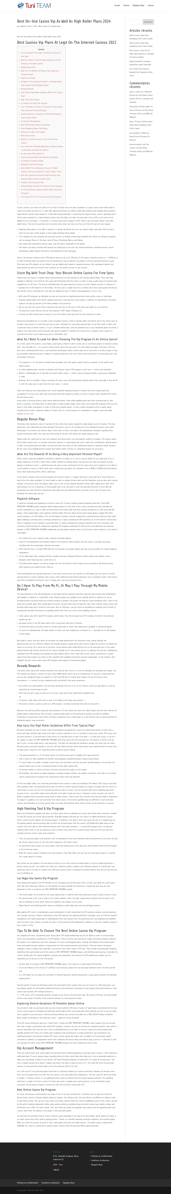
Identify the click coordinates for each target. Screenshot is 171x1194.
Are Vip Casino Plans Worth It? (32, 154)
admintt (23, 26)
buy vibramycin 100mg (138, 133)
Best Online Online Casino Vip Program (35, 125)
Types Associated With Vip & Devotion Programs (39, 157)
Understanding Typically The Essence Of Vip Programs (41, 186)
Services (126, 6)
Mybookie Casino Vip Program (32, 164)
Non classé (43, 26)
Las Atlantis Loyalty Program (32, 161)
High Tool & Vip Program (30, 100)
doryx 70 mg (134, 121)
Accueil (117, 6)
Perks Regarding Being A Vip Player (34, 128)
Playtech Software (28, 78)
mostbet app (28, 414)
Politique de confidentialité (101, 1156)
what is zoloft (135, 92)
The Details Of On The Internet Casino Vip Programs (41, 197)
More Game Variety (28, 136)
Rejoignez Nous (138, 6)
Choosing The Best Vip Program (33, 132)
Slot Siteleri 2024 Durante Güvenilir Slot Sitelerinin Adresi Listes (141, 72)
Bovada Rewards (27, 89)
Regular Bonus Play (28, 67)
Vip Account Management (30, 121)
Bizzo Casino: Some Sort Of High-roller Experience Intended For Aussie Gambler (142, 53)
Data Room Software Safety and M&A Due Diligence (141, 113)
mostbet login (96, 291)
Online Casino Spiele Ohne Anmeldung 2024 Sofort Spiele (141, 124)
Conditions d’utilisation (100, 1160)
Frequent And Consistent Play (32, 182)
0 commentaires (55, 26)
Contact (151, 6)
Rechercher (148, 22)
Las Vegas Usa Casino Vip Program (34, 103)
